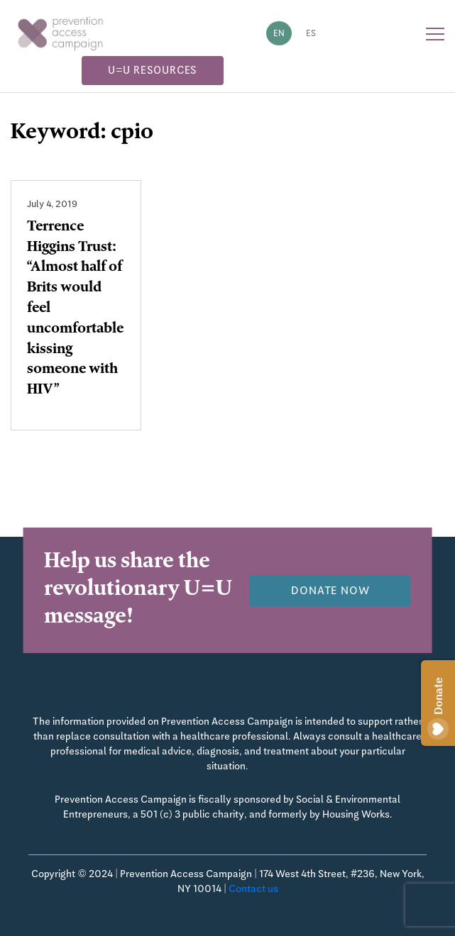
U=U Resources (152, 69)
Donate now (330, 590)
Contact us (253, 888)
